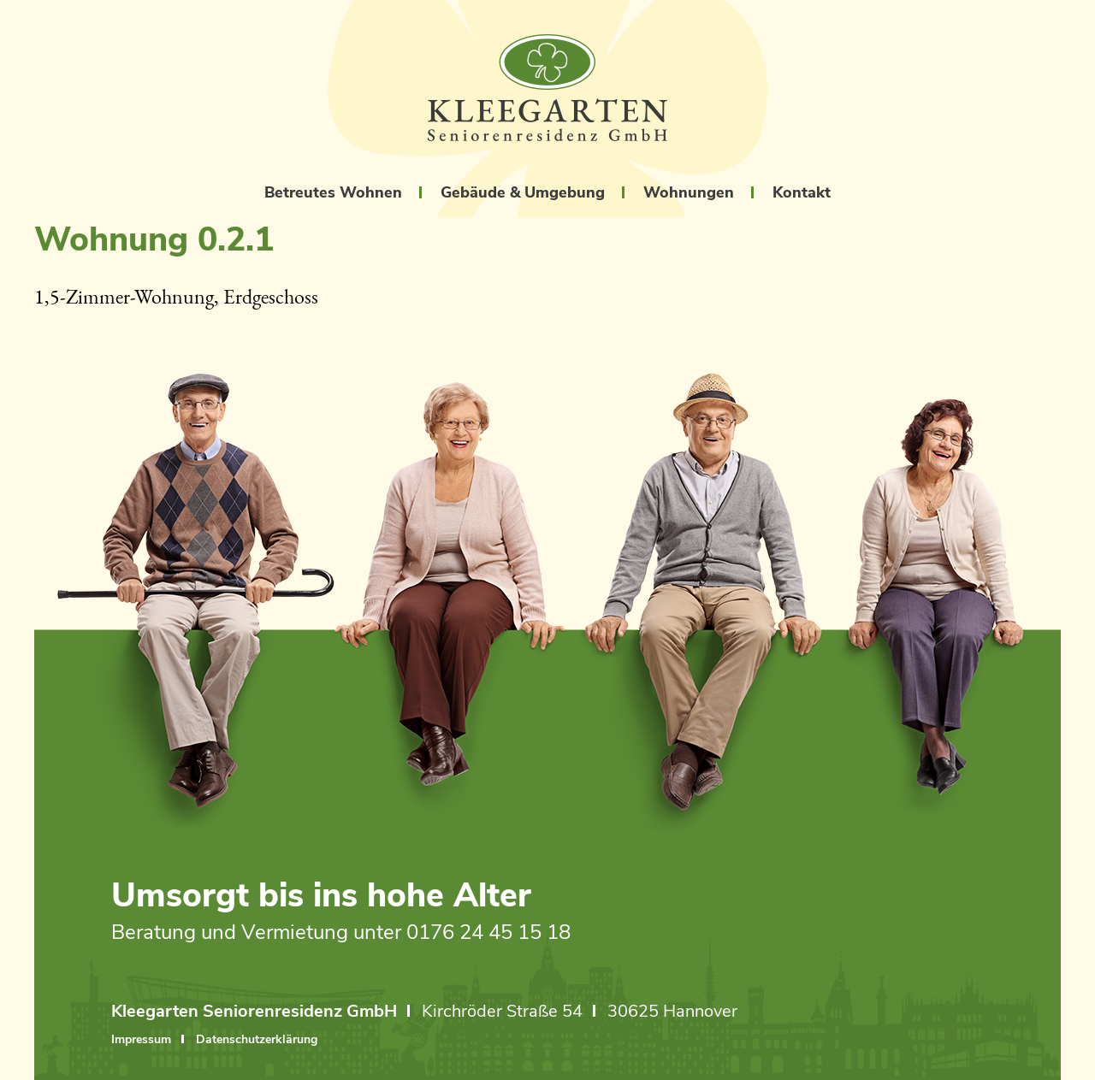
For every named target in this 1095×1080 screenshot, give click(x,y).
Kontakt (801, 192)
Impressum (141, 1041)
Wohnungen (688, 192)
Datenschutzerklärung (256, 1041)
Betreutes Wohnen (333, 192)
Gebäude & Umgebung (523, 192)
